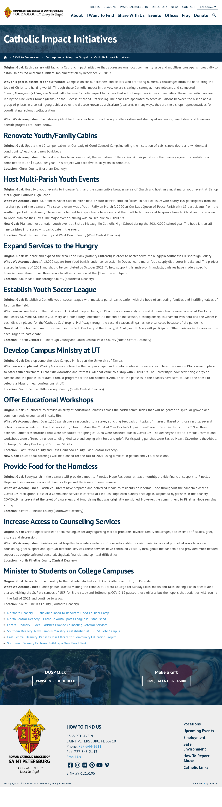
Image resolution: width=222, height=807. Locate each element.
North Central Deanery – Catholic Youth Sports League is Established (56, 619)
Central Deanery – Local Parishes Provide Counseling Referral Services (57, 625)
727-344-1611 (90, 746)
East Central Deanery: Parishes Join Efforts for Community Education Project (62, 637)
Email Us (74, 756)
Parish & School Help (55, 681)
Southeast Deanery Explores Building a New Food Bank (47, 643)
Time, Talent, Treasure (166, 681)
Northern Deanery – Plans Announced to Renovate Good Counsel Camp (58, 613)
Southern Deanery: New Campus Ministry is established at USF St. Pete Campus (63, 631)
